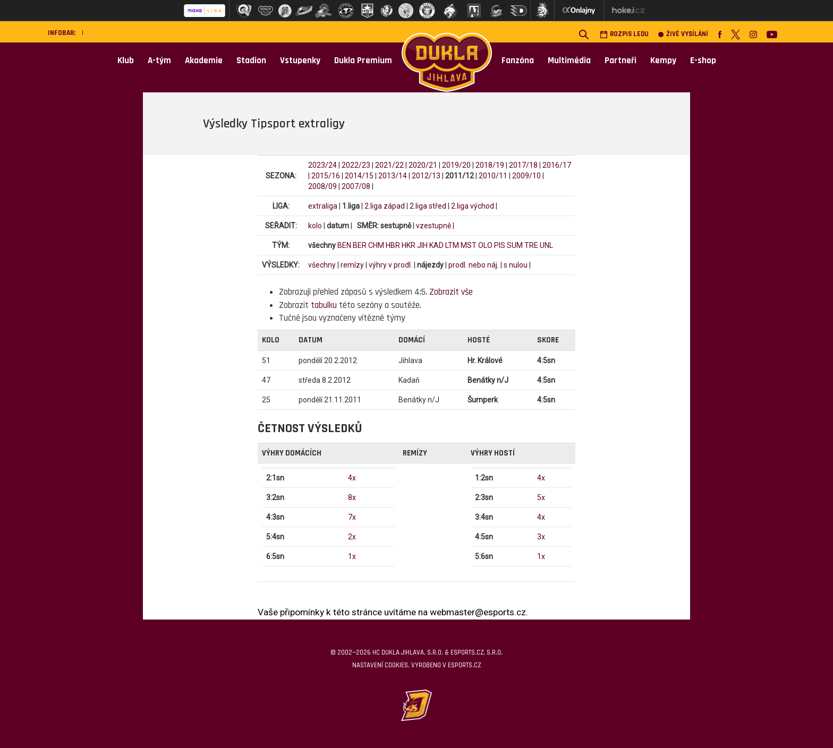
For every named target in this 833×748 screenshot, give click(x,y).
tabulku (324, 305)
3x (541, 536)
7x (352, 517)
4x (352, 478)
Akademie (204, 60)
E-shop (703, 60)
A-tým (159, 60)
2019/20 (456, 165)
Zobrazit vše (451, 292)
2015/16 (325, 175)
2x (352, 536)
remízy (352, 265)
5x (541, 497)
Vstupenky (300, 60)
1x (352, 556)
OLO (485, 245)
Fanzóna (518, 60)
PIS (499, 245)
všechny (322, 265)
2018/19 (489, 165)
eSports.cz (464, 665)
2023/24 (322, 165)
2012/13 (426, 175)
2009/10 (526, 175)
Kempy (663, 60)
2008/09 (322, 186)
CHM (376, 245)
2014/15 (359, 175)
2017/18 (523, 165)
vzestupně (433, 225)
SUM (515, 245)
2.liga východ (472, 206)
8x (352, 497)
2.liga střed (428, 206)
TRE (531, 245)
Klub (125, 60)
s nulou (516, 265)
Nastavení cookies (380, 665)
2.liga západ (384, 206)
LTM (452, 245)
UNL (546, 245)
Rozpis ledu (624, 34)
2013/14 (392, 175)
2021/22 (389, 165)
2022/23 (356, 165)
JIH (422, 245)
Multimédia (569, 60)
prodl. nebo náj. (473, 265)
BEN (344, 245)
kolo (315, 225)
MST (469, 245)
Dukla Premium (363, 60)
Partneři (620, 60)
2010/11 (493, 175)
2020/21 (423, 165)
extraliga (322, 206)
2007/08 (356, 186)
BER (360, 245)
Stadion (251, 60)
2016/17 (556, 165)
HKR (408, 245)
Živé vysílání (683, 34)
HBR (393, 245)
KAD (436, 245)
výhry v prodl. (390, 265)
